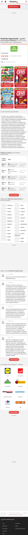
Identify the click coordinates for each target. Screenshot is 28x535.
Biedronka (4, 526)
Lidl (3, 523)
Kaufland (17, 523)
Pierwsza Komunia (13, 6)
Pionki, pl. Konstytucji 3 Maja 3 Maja (12, 171)
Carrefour (4, 531)
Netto (16, 526)
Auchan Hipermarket (20, 528)
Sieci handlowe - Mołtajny (14, 513)
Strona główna (3, 513)
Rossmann (4, 528)
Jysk (3, 533)
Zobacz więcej (14, 195)
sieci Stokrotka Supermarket (10, 153)
